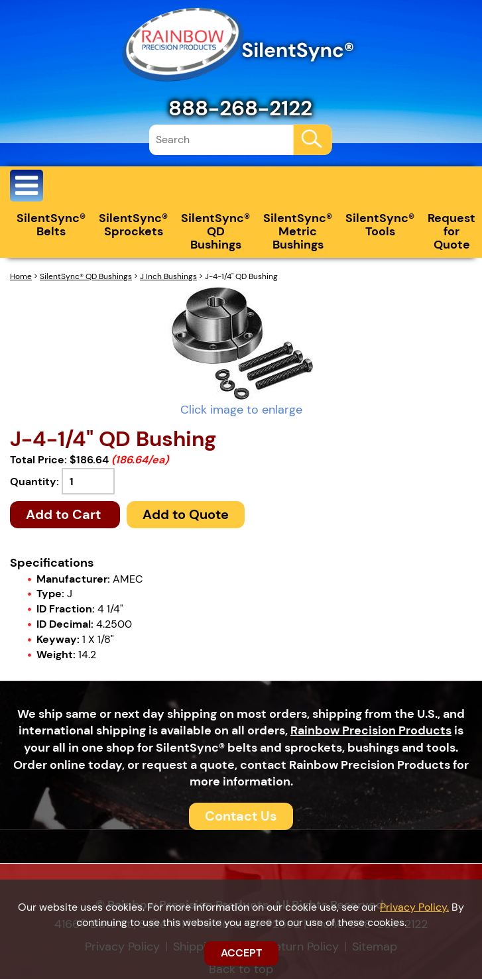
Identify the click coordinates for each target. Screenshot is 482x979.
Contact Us (241, 816)
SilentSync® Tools (379, 224)
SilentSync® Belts (51, 224)
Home (21, 276)
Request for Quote (451, 231)
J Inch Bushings (168, 276)
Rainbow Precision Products (371, 730)
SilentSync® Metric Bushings (297, 231)
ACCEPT (241, 953)
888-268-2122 (240, 108)
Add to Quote (186, 514)
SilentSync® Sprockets (133, 224)
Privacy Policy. (414, 907)
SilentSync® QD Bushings (215, 231)
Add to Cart (65, 514)
